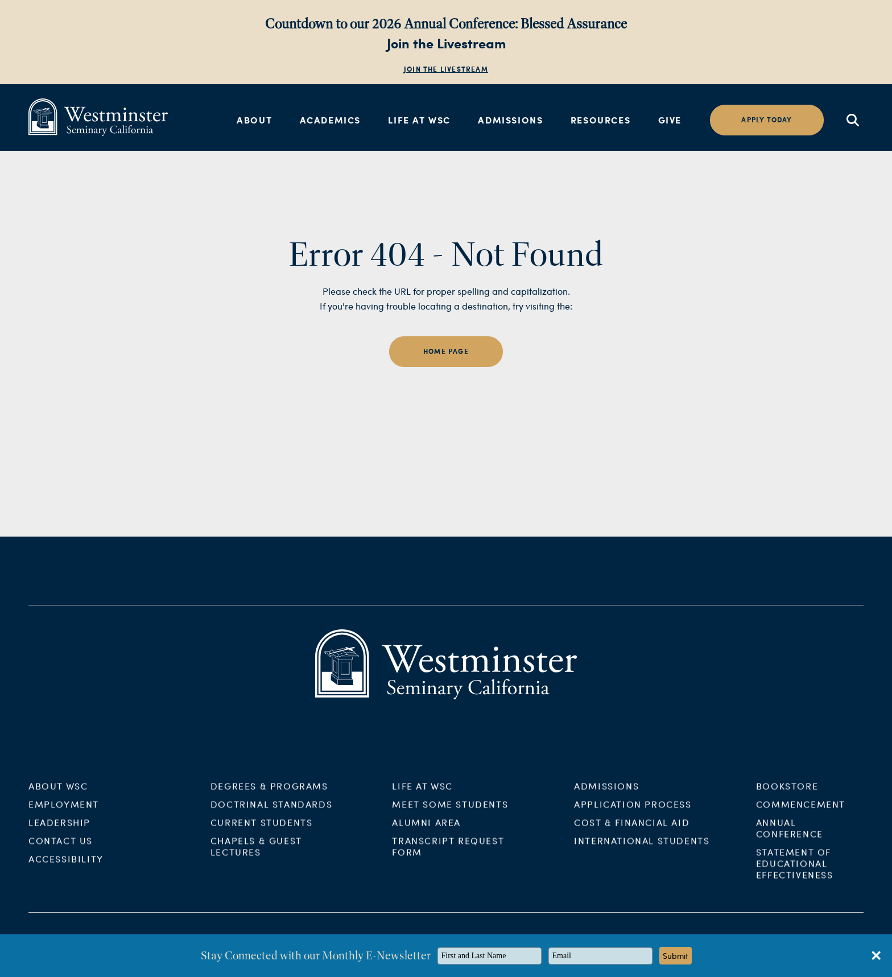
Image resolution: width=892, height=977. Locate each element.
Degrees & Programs (269, 794)
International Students (641, 849)
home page (446, 351)
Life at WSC (419, 119)
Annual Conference (789, 836)
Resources (600, 119)
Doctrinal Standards (271, 812)
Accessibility (66, 867)
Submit (675, 955)
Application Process (632, 812)
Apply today (766, 120)
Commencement (800, 812)
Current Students (261, 830)
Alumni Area (426, 830)
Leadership (59, 830)
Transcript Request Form (448, 854)
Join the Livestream (446, 69)
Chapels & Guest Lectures (256, 854)
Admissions (510, 119)
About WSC (58, 794)
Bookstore (787, 794)
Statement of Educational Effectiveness (794, 871)
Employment (63, 812)
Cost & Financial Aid (631, 830)
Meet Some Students (450, 812)
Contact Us (60, 849)
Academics (330, 119)
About (254, 119)
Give (670, 119)
